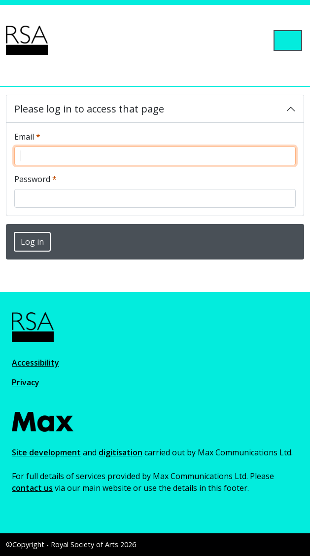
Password (35, 179)
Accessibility (35, 362)
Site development (46, 452)
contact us (32, 487)
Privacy (25, 382)
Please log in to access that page (89, 108)
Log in (32, 241)
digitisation (120, 452)
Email (27, 136)
